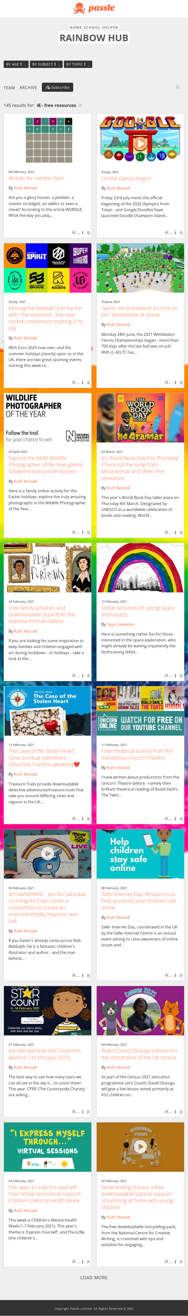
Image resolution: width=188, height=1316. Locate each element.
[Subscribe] (57, 87)
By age (16, 64)
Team (9, 87)
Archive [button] (28, 87)
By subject (46, 64)
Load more (94, 1277)
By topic (78, 64)
